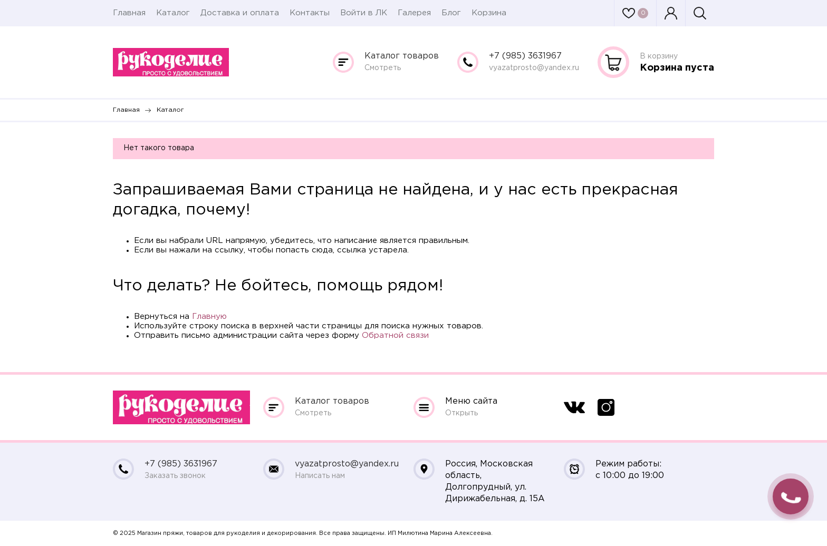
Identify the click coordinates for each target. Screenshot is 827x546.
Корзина (489, 12)
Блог (451, 12)
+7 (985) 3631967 (525, 56)
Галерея (414, 12)
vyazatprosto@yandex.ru (534, 68)
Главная (129, 12)
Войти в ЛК (363, 12)
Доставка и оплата (239, 12)
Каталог (173, 12)
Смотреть (382, 68)
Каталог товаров (401, 56)
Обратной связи (395, 335)
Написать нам (320, 476)
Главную (209, 316)
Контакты (310, 12)
